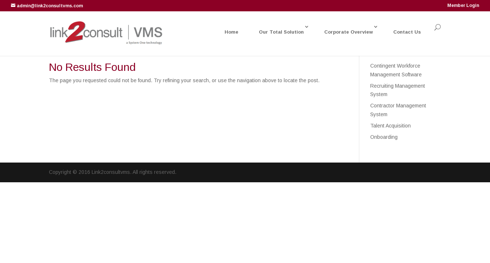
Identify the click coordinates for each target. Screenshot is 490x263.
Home (231, 32)
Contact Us (407, 32)
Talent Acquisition (390, 126)
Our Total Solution (281, 32)
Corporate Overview (348, 32)
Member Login (463, 5)
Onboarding (384, 137)
